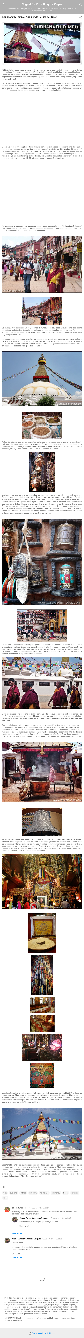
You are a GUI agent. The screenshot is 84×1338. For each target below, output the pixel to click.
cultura (23, 1193)
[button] (80, 18)
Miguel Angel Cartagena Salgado (33, 1218)
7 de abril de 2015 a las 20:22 (52, 1239)
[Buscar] (80, 5)
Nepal (65, 1193)
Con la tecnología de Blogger (42, 1333)
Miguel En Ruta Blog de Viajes (42, 4)
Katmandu (56, 1193)
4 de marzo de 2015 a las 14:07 (60, 1218)
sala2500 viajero (19, 1208)
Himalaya (33, 1193)
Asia (5, 1193)
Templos (74, 1193)
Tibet (5, 1198)
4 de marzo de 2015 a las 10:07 (38, 1208)
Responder (17, 1234)
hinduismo (44, 1193)
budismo (13, 1193)
